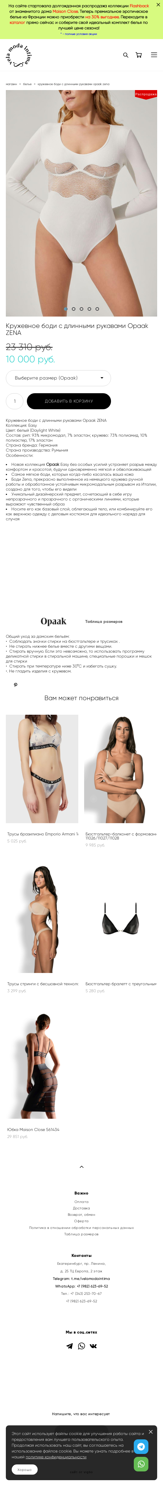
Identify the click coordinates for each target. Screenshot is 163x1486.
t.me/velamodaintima (90, 1279)
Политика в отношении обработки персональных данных (81, 1228)
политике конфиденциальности (56, 1457)
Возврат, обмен (81, 1215)
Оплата (81, 1202)
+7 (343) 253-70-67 (86, 1294)
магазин (11, 84)
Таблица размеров (81, 1234)
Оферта (81, 1221)
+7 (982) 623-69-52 (92, 1286)
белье (27, 84)
